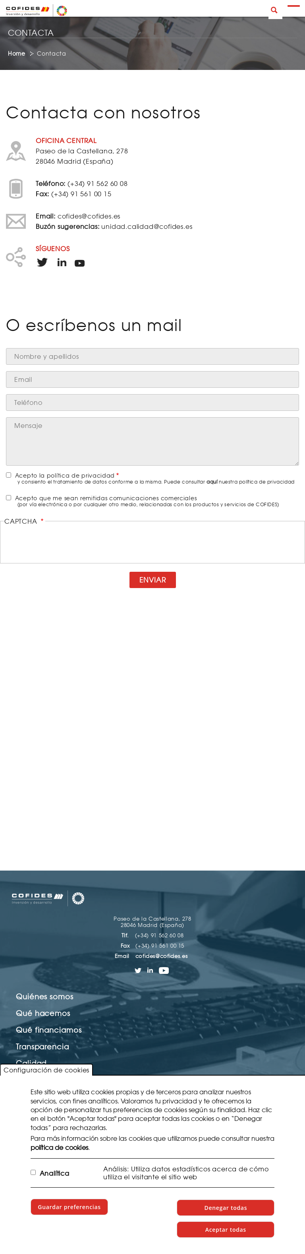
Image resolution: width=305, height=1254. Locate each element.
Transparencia (42, 1046)
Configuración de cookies (46, 1070)
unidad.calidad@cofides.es (146, 226)
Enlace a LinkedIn (63, 262)
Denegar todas (225, 1207)
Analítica (54, 1173)
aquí (212, 482)
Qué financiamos (49, 1030)
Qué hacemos (43, 1013)
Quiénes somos (44, 996)
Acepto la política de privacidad (65, 475)
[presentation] (152, 542)
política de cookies (59, 1147)
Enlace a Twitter (43, 262)
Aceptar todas (225, 1229)
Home (16, 53)
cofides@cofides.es (89, 216)
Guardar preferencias (69, 1207)
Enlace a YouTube (82, 262)
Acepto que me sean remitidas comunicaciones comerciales (106, 498)
